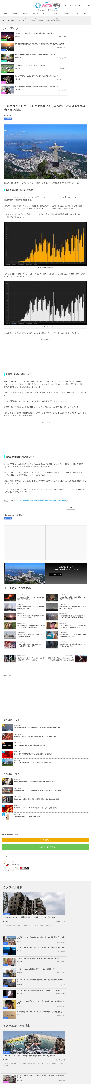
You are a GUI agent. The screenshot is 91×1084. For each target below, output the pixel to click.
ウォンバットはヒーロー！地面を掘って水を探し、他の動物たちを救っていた (14, 1026)
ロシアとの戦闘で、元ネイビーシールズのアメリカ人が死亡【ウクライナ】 (73, 871)
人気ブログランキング (8, 838)
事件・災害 (4, 50)
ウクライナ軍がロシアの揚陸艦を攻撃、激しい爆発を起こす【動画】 (73, 904)
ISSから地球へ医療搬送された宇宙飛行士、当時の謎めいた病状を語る (34, 749)
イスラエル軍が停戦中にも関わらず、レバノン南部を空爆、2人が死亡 (73, 976)
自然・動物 (35, 16)
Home (5, 13)
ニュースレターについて (64, 1076)
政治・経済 (25, 16)
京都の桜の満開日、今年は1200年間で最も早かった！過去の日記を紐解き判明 (13, 1013)
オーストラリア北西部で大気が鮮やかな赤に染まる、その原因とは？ (34, 722)
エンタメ (75, 13)
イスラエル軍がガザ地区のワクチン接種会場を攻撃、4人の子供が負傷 (73, 944)
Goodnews (66, 13)
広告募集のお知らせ (80, 1076)
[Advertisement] (45, 324)
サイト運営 (24, 1076)
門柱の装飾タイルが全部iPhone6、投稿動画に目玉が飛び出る (14, 1062)
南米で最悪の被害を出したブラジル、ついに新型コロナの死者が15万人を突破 (75, 34)
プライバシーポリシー (37, 1076)
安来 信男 (63, 48)
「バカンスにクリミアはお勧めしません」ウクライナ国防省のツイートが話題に (73, 862)
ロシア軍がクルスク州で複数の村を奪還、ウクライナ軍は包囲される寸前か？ (29, 904)
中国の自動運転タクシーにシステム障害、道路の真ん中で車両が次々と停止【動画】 (38, 758)
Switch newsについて (10, 1076)
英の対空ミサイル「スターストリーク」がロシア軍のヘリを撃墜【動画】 (73, 914)
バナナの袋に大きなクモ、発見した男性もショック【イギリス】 (14, 1050)
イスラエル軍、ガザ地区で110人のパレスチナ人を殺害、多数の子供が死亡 (30, 986)
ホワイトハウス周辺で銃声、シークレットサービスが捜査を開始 (32, 730)
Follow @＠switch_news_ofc (45, 1014)
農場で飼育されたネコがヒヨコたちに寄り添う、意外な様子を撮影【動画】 (36, 776)
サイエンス (45, 16)
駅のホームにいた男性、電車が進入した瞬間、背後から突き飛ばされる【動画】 (37, 767)
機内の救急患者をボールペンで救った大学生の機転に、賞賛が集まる (75, 55)
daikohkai (17, 38)
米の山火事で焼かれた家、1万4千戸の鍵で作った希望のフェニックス (29, 55)
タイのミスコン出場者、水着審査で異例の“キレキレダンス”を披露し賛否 (35, 704)
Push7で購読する (45, 808)
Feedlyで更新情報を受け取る (45, 815)
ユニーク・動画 (55, 16)
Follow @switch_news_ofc (70, 543)
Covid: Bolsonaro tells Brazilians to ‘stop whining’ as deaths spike (41, 469)
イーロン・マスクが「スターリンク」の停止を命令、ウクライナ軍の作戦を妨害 (29, 914)
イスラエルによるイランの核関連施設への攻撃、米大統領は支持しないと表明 (73, 954)
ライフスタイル (86, 16)
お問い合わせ (50, 1076)
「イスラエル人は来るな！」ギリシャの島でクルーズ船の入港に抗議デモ (73, 965)
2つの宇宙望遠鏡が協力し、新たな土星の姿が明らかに (29, 713)
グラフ (34, 182)
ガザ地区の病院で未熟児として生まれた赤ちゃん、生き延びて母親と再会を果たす (73, 934)
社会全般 (15, 13)
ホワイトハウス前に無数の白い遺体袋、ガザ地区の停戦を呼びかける (14, 1038)
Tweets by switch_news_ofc (45, 1008)
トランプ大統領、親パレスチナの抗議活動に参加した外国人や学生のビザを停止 (29, 976)
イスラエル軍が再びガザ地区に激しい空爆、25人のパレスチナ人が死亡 (73, 986)
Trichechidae (18, 48)
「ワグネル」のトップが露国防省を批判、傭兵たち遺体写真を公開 (73, 882)
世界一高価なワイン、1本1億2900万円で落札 (27, 784)
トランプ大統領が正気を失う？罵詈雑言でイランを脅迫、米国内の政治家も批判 (37, 695)
